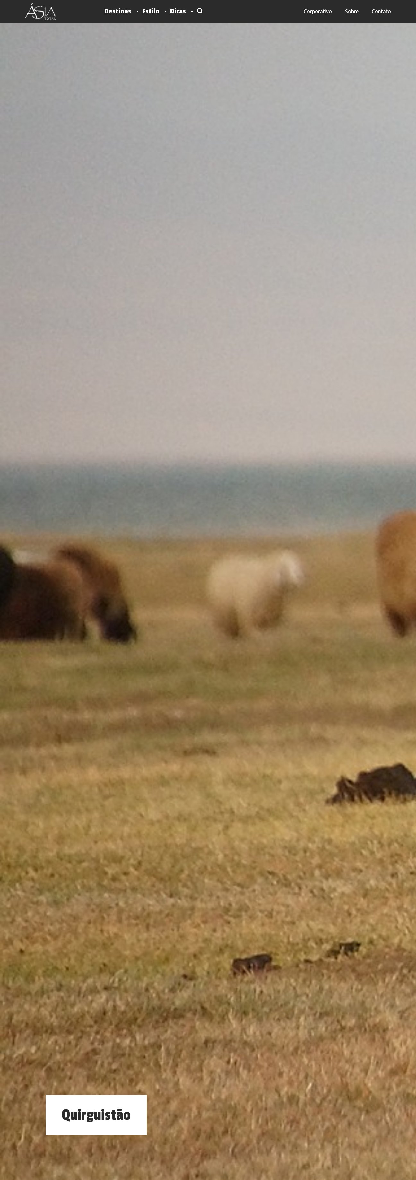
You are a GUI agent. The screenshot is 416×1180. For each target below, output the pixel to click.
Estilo (150, 11)
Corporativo (318, 11)
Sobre (352, 11)
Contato (381, 11)
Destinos (117, 11)
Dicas (178, 11)
